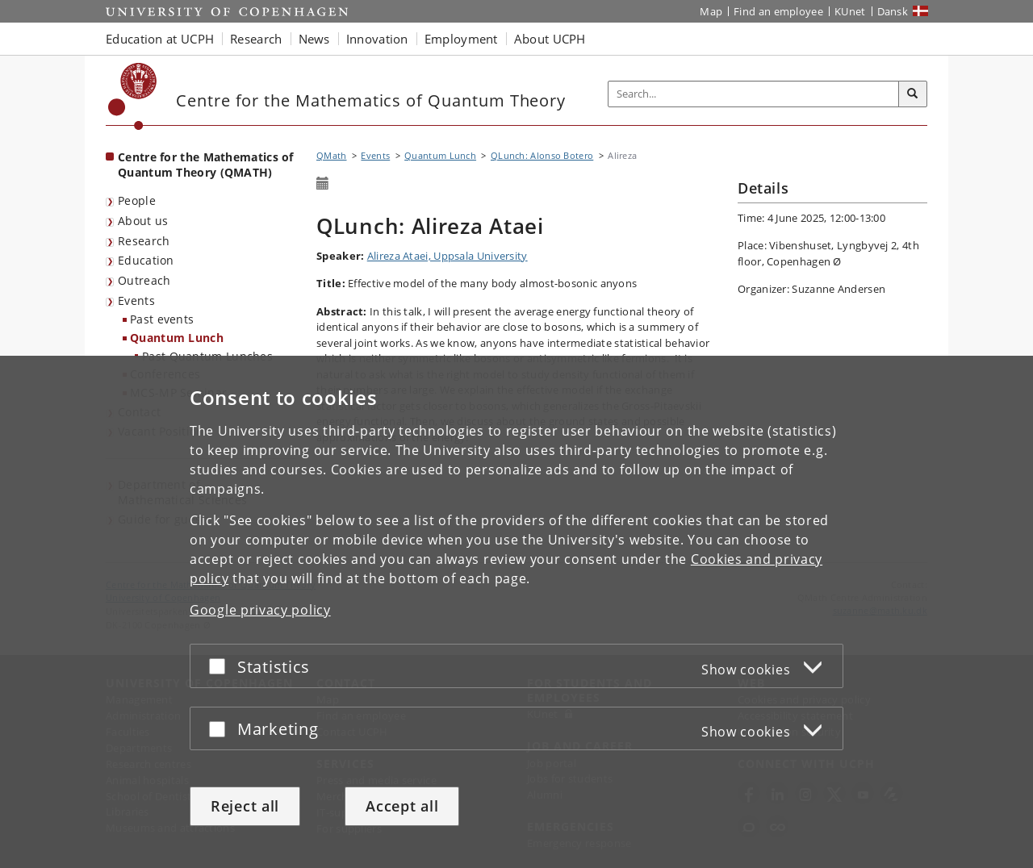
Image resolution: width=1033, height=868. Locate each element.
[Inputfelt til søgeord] (754, 94)
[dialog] (516, 612)
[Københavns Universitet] (132, 96)
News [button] (314, 39)
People (137, 200)
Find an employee (778, 11)
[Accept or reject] (221, 666)
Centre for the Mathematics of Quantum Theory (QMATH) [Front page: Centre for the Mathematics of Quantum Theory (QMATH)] (206, 164)
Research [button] (256, 39)
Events (136, 300)
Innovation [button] (377, 39)
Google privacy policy (260, 610)
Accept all (402, 806)
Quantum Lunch (177, 337)
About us (143, 220)
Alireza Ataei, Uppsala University (447, 255)
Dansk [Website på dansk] (893, 11)
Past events (162, 319)
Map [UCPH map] (711, 11)
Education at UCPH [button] (160, 39)
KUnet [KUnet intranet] (850, 11)
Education (146, 260)
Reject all (245, 806)
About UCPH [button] (550, 39)
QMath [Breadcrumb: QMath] (331, 155)
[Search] (912, 94)
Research (143, 240)
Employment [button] (461, 39)
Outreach (144, 280)
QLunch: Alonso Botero (542, 155)
